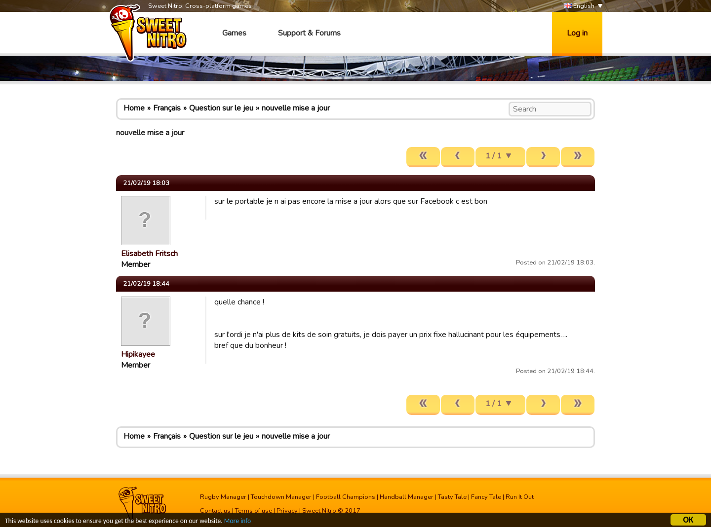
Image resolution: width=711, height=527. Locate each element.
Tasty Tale (452, 496)
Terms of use (253, 510)
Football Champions (345, 496)
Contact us (215, 510)
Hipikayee (138, 354)
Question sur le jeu (221, 108)
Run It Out (520, 496)
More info (237, 522)
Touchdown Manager (281, 496)
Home (134, 108)
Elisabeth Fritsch (149, 253)
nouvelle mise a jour (296, 108)
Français (167, 108)
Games (234, 33)
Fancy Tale (486, 496)
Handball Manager (407, 496)
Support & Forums (309, 33)
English (579, 6)
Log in (577, 33)
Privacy (287, 510)
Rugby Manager (223, 496)
